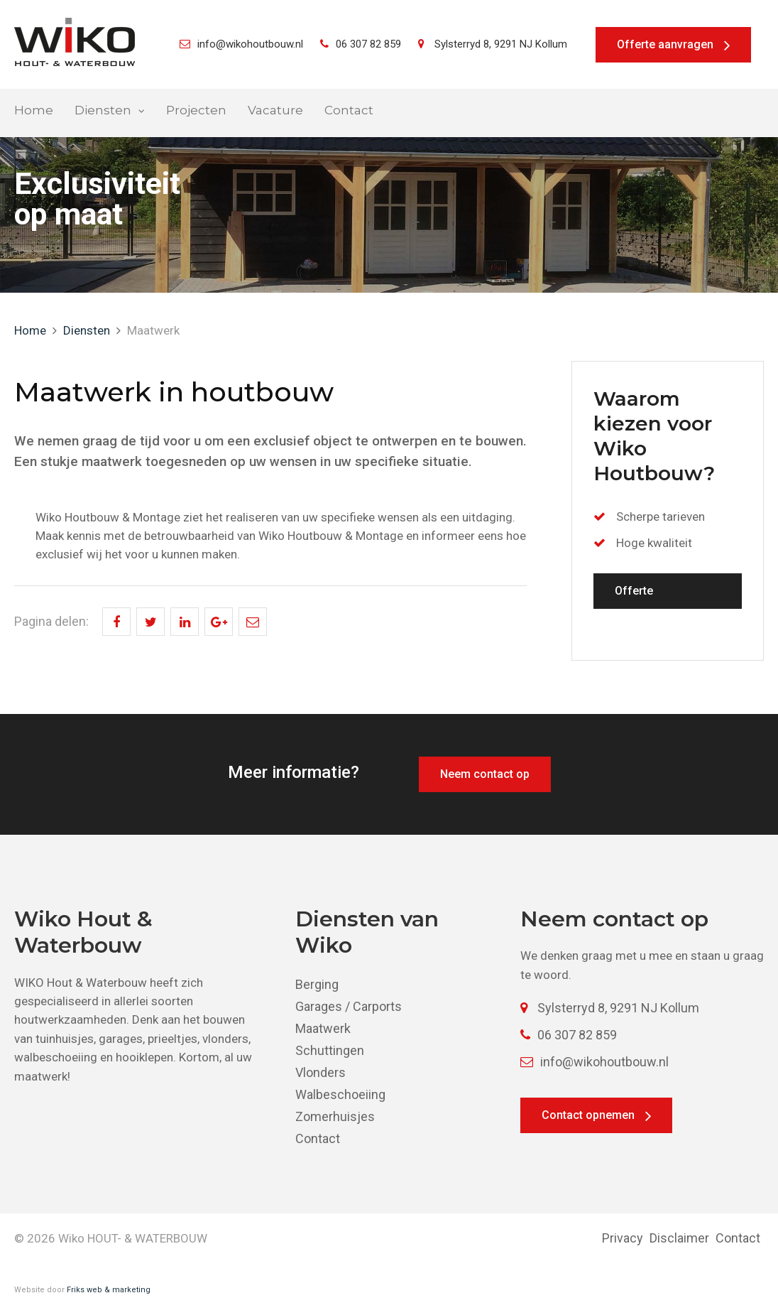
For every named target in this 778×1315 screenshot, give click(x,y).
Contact (348, 110)
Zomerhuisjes (335, 1116)
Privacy (622, 1237)
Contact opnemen (588, 1115)
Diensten (103, 110)
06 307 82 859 (360, 44)
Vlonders (320, 1072)
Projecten (196, 110)
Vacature (275, 110)
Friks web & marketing (108, 1289)
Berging (317, 984)
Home (33, 110)
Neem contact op (485, 774)
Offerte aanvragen (665, 44)
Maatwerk (323, 1028)
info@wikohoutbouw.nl (241, 44)
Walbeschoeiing (340, 1094)
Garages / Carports (348, 1006)
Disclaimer (679, 1237)
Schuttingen (329, 1050)
